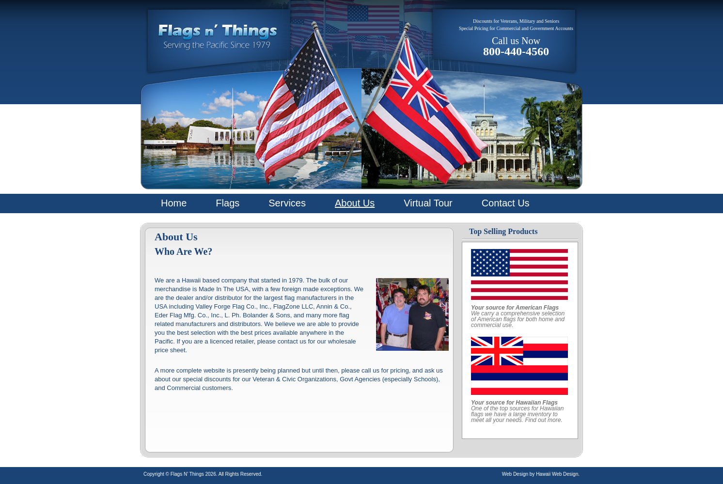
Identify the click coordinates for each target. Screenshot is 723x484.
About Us (355, 203)
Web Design (515, 474)
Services (287, 203)
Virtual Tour (428, 203)
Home (174, 203)
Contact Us (506, 203)
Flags (227, 203)
